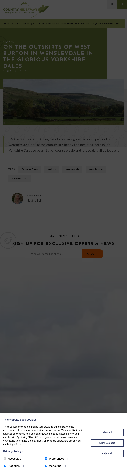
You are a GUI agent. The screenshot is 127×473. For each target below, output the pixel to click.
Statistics (12, 466)
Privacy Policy (13, 451)
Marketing (53, 466)
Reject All (107, 453)
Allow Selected (107, 443)
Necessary (12, 458)
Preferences (54, 458)
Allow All (107, 432)
